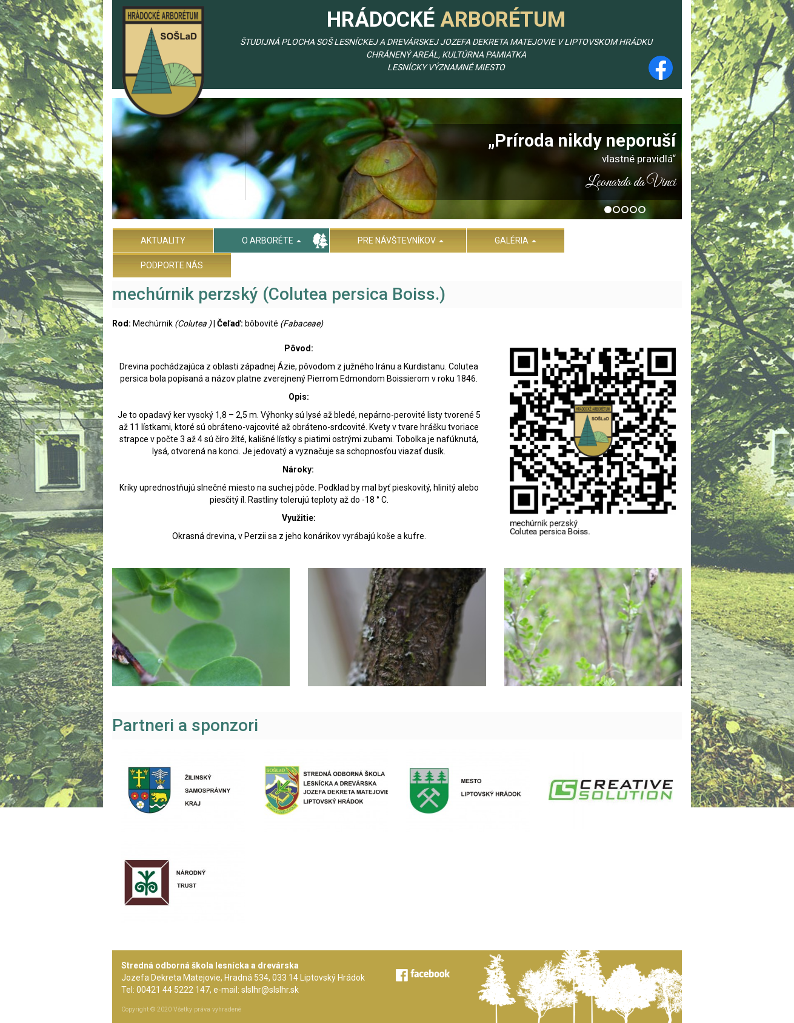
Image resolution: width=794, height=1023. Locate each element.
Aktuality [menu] (163, 240)
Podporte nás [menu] (172, 265)
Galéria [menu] (515, 240)
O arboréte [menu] (271, 240)
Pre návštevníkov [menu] (401, 240)
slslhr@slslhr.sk (270, 990)
